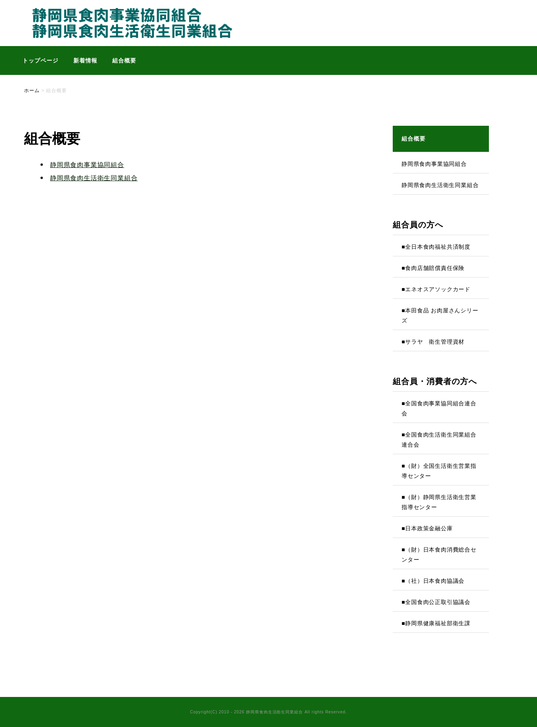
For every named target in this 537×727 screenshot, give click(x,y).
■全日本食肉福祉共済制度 (436, 247)
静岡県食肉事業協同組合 (87, 164)
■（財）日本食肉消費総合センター (439, 554)
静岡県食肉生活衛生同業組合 (93, 178)
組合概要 (124, 60)
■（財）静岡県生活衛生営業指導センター (439, 502)
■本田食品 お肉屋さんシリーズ (440, 315)
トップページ (40, 60)
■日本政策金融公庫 (427, 528)
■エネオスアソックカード (436, 289)
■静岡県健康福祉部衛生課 (436, 623)
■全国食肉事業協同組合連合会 (439, 408)
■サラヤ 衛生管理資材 (433, 341)
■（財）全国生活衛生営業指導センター (439, 471)
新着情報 (85, 60)
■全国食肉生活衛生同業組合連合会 (439, 439)
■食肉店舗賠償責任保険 (433, 268)
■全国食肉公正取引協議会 (436, 602)
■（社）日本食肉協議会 (433, 581)
